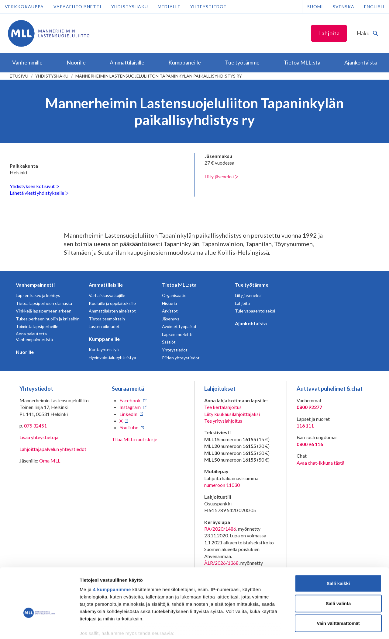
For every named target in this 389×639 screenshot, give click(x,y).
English (374, 6)
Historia (169, 303)
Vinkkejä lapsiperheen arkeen (43, 310)
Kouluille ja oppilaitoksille (112, 303)
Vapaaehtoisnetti (77, 6)
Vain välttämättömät (338, 585)
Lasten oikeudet (104, 326)
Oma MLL (49, 460)
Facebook (130, 400)
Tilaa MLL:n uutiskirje (134, 439)
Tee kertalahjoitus (223, 407)
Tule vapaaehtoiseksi (255, 310)
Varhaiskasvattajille (107, 295)
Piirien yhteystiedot (181, 357)
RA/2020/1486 (220, 529)
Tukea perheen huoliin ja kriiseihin (48, 318)
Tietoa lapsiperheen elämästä (44, 303)
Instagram (130, 407)
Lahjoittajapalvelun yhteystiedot (52, 449)
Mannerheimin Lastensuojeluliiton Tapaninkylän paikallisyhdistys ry (158, 76)
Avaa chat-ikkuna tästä (320, 463)
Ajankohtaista (251, 323)
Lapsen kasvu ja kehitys (38, 295)
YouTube (128, 427)
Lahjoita (329, 33)
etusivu (19, 76)
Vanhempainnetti (35, 285)
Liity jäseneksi (221, 176)
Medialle (169, 6)
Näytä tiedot (325, 627)
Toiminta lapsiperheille (37, 326)
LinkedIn (128, 414)
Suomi (315, 6)
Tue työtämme (251, 285)
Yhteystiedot (208, 6)
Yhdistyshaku (129, 6)
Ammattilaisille (106, 285)
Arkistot (170, 310)
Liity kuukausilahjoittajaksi (232, 414)
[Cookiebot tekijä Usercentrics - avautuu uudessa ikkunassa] (39, 627)
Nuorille (25, 352)
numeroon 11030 (222, 485)
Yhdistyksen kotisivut (34, 186)
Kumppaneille (104, 339)
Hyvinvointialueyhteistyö (112, 357)
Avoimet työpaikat (179, 326)
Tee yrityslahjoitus (223, 421)
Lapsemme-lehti (177, 334)
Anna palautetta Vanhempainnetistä (34, 336)
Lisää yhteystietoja (38, 437)
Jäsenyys (170, 318)
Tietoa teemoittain (107, 318)
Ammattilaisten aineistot (112, 310)
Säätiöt (169, 341)
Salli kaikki (338, 546)
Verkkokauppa (24, 6)
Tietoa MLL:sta (179, 285)
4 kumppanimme (112, 552)
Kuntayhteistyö (104, 349)
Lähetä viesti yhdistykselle (39, 193)
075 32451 (35, 425)
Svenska (343, 6)
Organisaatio (174, 295)
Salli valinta (338, 565)
